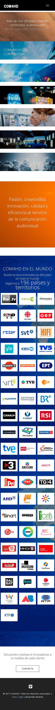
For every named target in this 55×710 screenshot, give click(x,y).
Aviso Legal (17, 696)
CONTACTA (27, 668)
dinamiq (39, 696)
